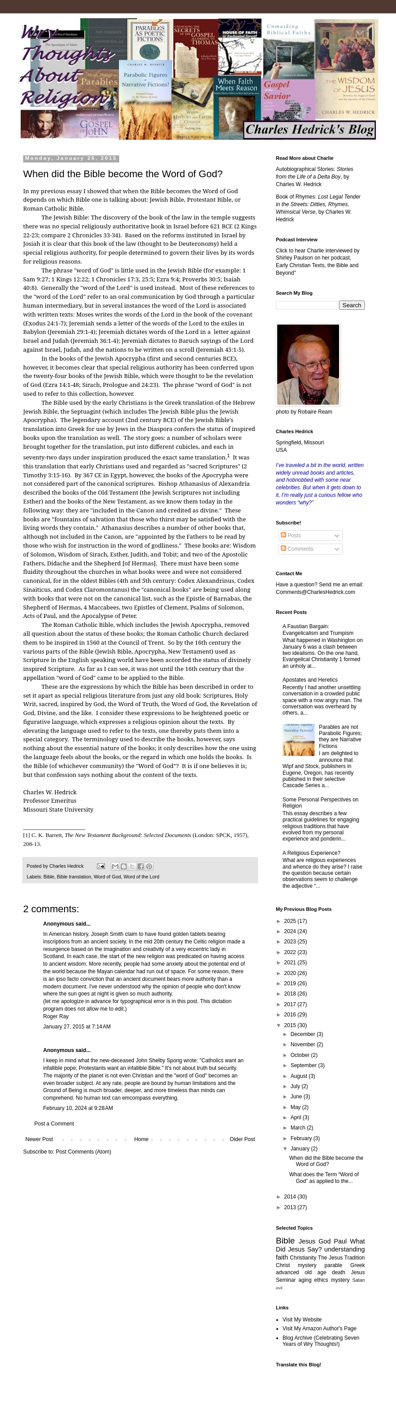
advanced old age (301, 1272)
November (304, 1044)
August (300, 1076)
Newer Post (39, 1139)
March (299, 1128)
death (338, 1272)
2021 (291, 962)
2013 (291, 1207)
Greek (357, 1265)
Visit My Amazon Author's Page (319, 1328)
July (296, 1086)
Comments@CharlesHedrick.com (315, 592)
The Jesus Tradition (341, 1258)
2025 (291, 921)
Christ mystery (296, 1265)
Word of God (107, 876)
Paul (340, 1241)
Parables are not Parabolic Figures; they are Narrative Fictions (340, 736)
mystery (340, 1280)
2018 (291, 994)
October (301, 1055)
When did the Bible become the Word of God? (326, 1161)
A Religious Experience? (311, 853)
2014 (291, 1197)
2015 (291, 1025)
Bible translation (74, 876)
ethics (321, 1280)
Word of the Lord (141, 876)
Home (141, 1139)
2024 (291, 931)
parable (333, 1265)
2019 (291, 983)
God (325, 1241)
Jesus (307, 1241)
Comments (297, 549)
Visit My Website (302, 1319)
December (304, 1034)
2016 (291, 1015)
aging (305, 1280)
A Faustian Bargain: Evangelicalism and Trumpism (318, 629)
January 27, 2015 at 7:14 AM (77, 1027)
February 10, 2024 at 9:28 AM (78, 1108)
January (301, 1149)
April (297, 1117)
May (296, 1107)
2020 (291, 973)
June (297, 1096)
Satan (358, 1280)
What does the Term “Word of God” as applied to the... (324, 1177)
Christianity (303, 1258)
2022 (291, 952)
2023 (291, 942)
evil (279, 1287)
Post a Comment (54, 1124)
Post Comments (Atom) (83, 1152)
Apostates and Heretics (310, 680)
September (304, 1065)
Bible (49, 876)
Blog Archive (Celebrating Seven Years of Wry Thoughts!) (321, 1341)
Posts (291, 535)
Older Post (242, 1139)
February (302, 1138)
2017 (291, 1004)
